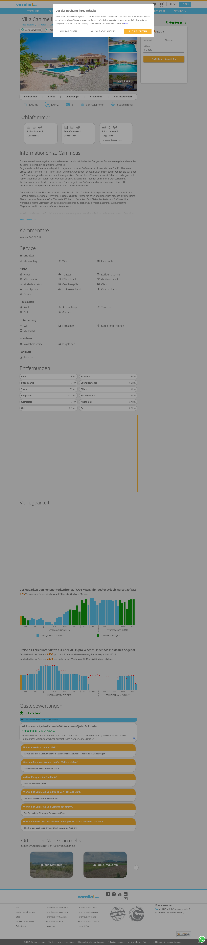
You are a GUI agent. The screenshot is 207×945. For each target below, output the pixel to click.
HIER (126, 23)
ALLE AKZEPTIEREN (138, 31)
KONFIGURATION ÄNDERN (103, 31)
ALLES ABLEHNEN (68, 31)
